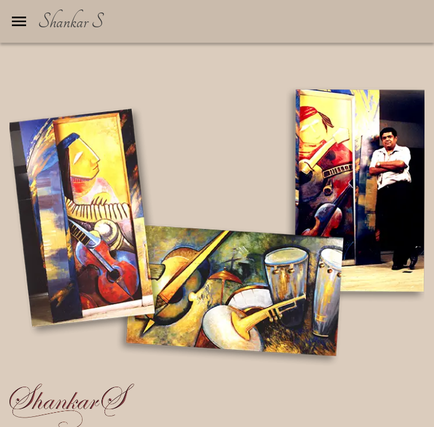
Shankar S (70, 21)
